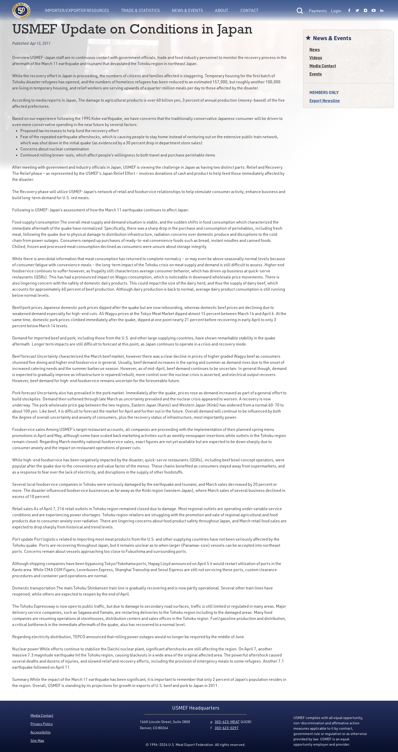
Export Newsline (324, 100)
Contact (249, 10)
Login (336, 10)
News (314, 49)
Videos (315, 57)
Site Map (37, 740)
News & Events (187, 10)
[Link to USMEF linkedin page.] (382, 10)
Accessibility (40, 732)
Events (315, 73)
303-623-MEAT (227, 721)
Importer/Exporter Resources (77, 10)
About (221, 10)
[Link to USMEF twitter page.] (357, 10)
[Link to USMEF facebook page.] (349, 10)
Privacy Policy (41, 724)
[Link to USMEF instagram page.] (365, 10)
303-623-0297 (227, 728)
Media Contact (322, 65)
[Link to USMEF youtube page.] (374, 10)
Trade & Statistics (140, 10)
